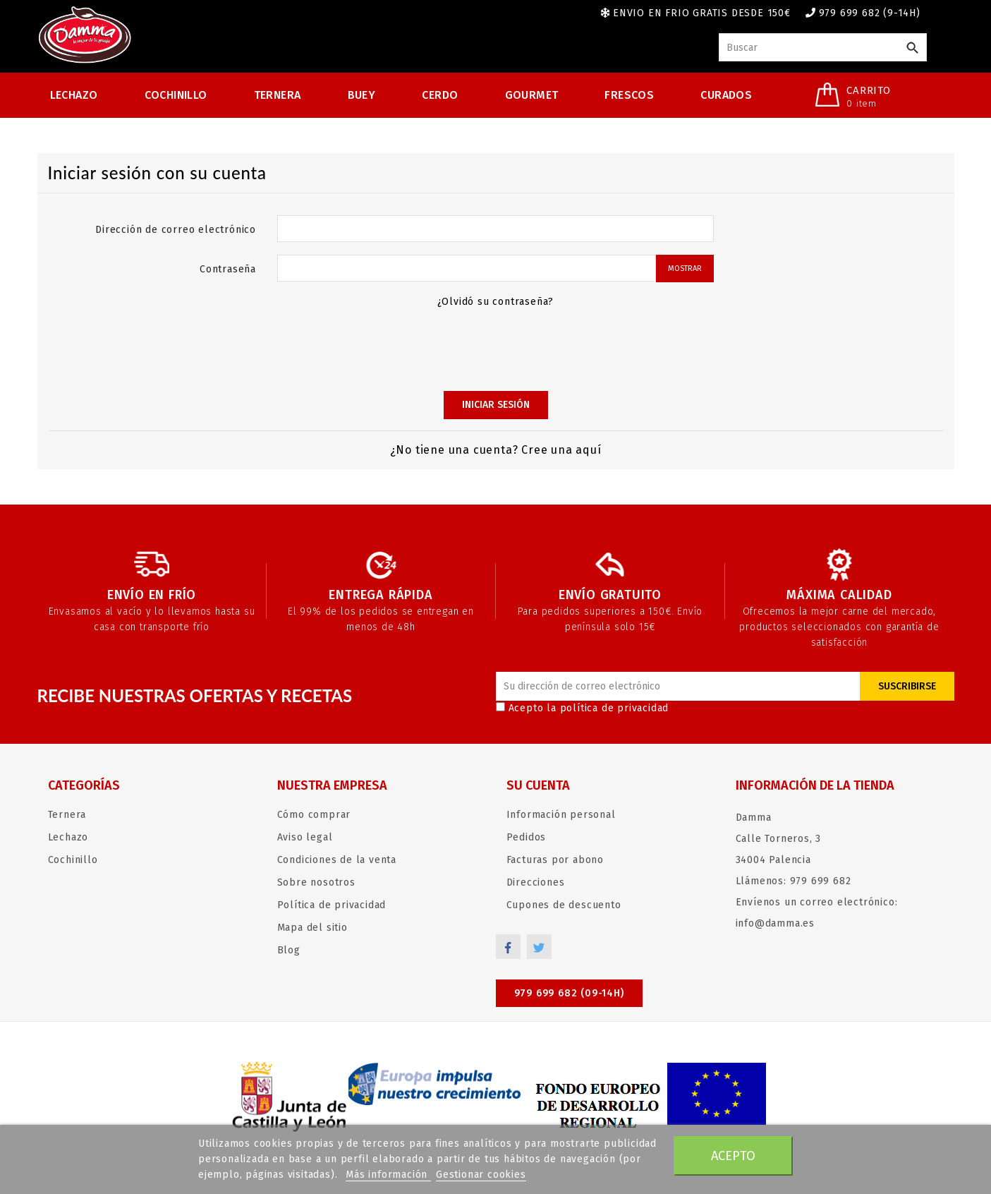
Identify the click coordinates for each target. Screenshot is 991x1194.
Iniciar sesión (496, 405)
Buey (362, 95)
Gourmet (532, 95)
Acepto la (582, 708)
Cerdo (440, 95)
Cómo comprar (314, 815)
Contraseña (228, 269)
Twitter (540, 946)
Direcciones (535, 882)
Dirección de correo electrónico (175, 230)
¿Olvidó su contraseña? (495, 302)
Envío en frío (151, 595)
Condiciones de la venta (336, 860)
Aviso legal (305, 837)
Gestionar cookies (481, 1175)
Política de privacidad (332, 905)
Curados (726, 95)
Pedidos (526, 837)
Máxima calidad (839, 595)
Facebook (508, 946)
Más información (388, 1175)
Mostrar (685, 268)
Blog (288, 950)
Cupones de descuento (563, 905)
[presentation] (496, 347)
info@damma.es (775, 923)
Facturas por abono (555, 860)
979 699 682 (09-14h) (569, 993)
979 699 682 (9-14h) (869, 13)
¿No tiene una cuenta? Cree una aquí (496, 450)
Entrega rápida (380, 595)
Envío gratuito (610, 595)
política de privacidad (614, 708)
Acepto (733, 1156)
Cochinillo (176, 95)
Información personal (561, 815)
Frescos (629, 95)
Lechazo (74, 95)
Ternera (277, 95)
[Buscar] (823, 47)
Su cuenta (538, 785)
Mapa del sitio (312, 928)
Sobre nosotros (316, 882)
